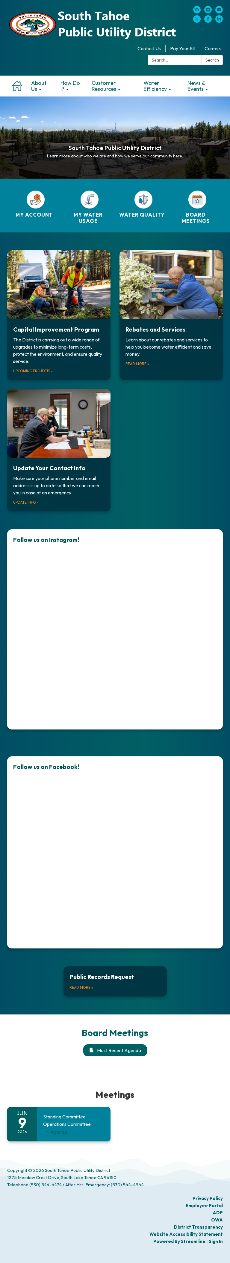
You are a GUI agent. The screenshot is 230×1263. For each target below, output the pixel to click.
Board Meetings (115, 1032)
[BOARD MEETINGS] (195, 207)
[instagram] (208, 12)
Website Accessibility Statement (186, 1234)
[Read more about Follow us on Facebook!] (115, 852)
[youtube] (219, 12)
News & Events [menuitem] (196, 85)
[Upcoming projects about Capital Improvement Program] (59, 315)
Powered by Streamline (179, 1241)
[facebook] (208, 21)
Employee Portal (204, 1205)
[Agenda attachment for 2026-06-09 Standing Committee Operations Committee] (58, 1132)
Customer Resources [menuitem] (104, 85)
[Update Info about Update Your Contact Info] (59, 450)
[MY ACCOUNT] (34, 204)
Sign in (216, 1241)
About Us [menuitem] (38, 85)
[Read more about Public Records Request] (115, 981)
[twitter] (197, 21)
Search (212, 60)
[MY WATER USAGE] (88, 207)
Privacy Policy (208, 1198)
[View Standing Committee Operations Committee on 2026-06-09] (74, 1120)
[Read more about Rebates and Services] (171, 315)
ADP (218, 1213)
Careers (213, 48)
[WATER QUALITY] (142, 204)
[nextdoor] (197, 12)
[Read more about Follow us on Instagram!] (115, 629)
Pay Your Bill (182, 48)
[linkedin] (219, 21)
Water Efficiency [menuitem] (155, 85)
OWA (217, 1220)
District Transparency (198, 1227)
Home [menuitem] (17, 86)
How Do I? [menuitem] (70, 85)
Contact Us (149, 48)
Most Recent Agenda (115, 1050)
